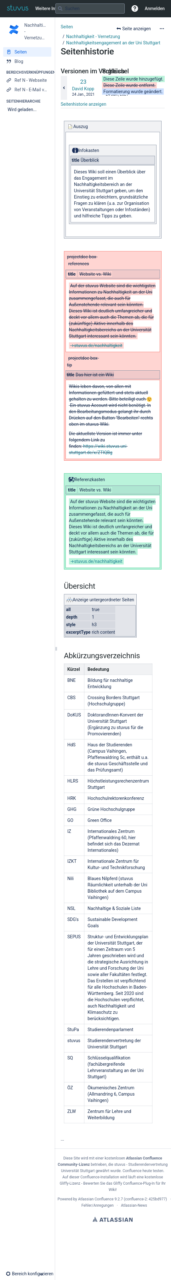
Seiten (67, 26)
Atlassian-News (134, 1205)
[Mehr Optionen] (162, 28)
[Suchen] (60, 8)
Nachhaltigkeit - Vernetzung (93, 36)
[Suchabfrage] (90, 8)
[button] (135, 8)
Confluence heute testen (143, 1171)
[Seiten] (27, 52)
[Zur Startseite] (17, 8)
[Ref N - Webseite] (27, 80)
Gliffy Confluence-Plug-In (134, 1183)
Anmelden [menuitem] (155, 8)
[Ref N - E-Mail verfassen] (27, 89)
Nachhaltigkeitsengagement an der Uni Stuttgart (113, 42)
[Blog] (27, 61)
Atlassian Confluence (96, 1199)
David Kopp (83, 88)
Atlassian (113, 1219)
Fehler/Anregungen (98, 1205)
